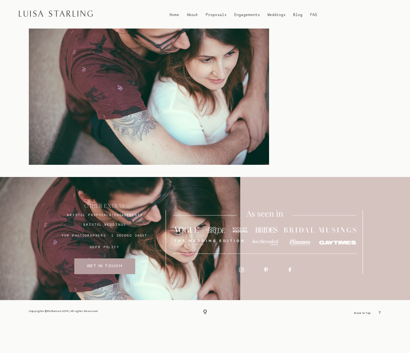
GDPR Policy (104, 275)
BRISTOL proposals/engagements (105, 243)
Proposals (216, 15)
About (192, 15)
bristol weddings (104, 253)
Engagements (247, 15)
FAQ (313, 15)
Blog (297, 15)
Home (174, 15)
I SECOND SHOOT (129, 263)
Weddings (276, 15)
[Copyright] (205, 341)
